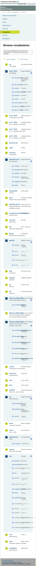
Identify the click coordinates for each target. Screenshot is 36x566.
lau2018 (12, 390)
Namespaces (6, 38)
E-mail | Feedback (7, 560)
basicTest (17, 461)
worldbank (13, 548)
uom (10, 534)
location (16, 88)
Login (21, 4)
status (16, 185)
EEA (10, 2)
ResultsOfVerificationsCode (17, 342)
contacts (16, 166)
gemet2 (11, 240)
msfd (11, 423)
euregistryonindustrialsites (15, 213)
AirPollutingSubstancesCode (17, 330)
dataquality (13, 191)
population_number (17, 92)
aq (10, 64)
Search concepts (24, 59)
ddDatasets (17, 169)
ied (10, 291)
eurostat (12, 220)
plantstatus (17, 409)
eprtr (11, 198)
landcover (12, 373)
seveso (11, 449)
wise (10, 541)
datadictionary (14, 159)
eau (15, 473)
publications (13, 437)
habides (12, 278)
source (16, 255)
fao (10, 227)
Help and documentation (9, 15)
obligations (17, 181)
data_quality (17, 84)
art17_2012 (13, 129)
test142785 (17, 497)
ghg (10, 271)
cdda (11, 148)
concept (16, 245)
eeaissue (17, 177)
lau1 (10, 380)
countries (17, 443)
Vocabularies (6, 32)
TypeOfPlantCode (17, 348)
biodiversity (13, 143)
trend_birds (17, 102)
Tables (4, 22)
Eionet (9, 12)
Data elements (6, 25)
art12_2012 (13, 71)
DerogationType (17, 336)
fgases (11, 233)
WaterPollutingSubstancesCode (17, 358)
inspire (11, 366)
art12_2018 (13, 115)
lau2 (10, 385)
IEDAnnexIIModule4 (15, 322)
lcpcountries (17, 403)
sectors (16, 416)
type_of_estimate (17, 106)
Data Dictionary (15, 12)
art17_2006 (13, 122)
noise (11, 430)
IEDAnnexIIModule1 (15, 298)
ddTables (17, 173)
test (10, 456)
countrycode (17, 78)
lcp (10, 397)
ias (10, 284)
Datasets (5, 19)
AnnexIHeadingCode (17, 305)
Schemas (5, 28)
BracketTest (17, 464)
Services (4, 35)
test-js (16, 492)
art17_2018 (13, 136)
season (16, 99)
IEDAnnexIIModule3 (15, 313)
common (12, 152)
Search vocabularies (11, 59)
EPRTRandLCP (14, 204)
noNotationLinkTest (17, 489)
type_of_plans (17, 110)
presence (17, 95)
